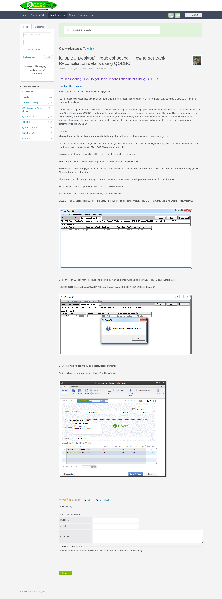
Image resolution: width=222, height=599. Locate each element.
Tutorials (37, 97)
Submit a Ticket (38, 15)
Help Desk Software (28, 592)
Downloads (37, 91)
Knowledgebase (58, 15)
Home (25, 15)
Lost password (29, 57)
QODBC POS (37, 133)
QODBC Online (37, 127)
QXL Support (37, 116)
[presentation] (81, 561)
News (72, 15)
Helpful (88, 500)
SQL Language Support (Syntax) (37, 109)
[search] (112, 30)
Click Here (37, 73)
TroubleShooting (37, 102)
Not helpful (102, 500)
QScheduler (37, 138)
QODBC (37, 122)
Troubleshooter (85, 15)
